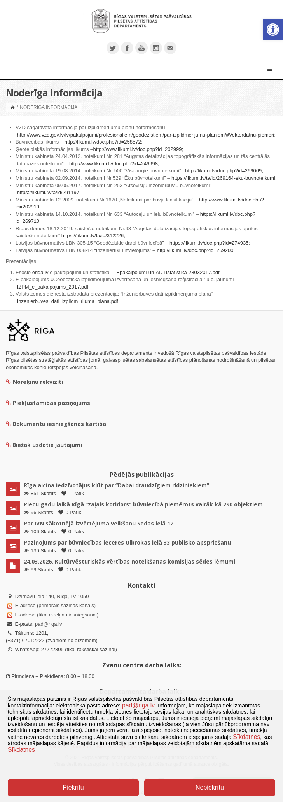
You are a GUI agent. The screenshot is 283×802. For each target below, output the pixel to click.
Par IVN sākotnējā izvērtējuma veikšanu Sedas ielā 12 (98, 523)
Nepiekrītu (210, 787)
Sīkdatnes (246, 737)
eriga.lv (40, 272)
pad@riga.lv (48, 624)
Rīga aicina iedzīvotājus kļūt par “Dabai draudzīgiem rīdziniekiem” (116, 485)
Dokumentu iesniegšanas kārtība (59, 423)
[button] (273, 29)
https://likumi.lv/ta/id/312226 (92, 235)
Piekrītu (73, 787)
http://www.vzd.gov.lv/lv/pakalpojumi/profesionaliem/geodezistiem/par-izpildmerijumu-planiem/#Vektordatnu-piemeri (145, 135)
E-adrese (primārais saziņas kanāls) (55, 605)
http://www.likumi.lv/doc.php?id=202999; (138, 149)
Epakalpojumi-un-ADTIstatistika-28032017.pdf (167, 272)
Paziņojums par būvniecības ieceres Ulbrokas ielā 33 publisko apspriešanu (127, 542)
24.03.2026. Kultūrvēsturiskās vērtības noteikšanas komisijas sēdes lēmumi (129, 561)
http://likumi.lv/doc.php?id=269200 (195, 250)
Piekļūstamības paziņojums (48, 402)
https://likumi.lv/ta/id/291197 (48, 192)
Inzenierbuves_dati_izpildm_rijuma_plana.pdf (67, 301)
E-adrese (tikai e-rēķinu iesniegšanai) (56, 615)
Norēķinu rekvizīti (34, 381)
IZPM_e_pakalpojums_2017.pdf (53, 287)
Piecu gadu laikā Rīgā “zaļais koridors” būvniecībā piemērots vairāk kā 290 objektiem (143, 504)
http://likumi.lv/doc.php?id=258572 (103, 142)
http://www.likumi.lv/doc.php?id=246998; (114, 163)
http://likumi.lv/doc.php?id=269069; (224, 170)
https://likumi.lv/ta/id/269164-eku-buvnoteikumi (223, 178)
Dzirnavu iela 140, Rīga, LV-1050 (52, 596)
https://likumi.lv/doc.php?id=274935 (208, 243)
